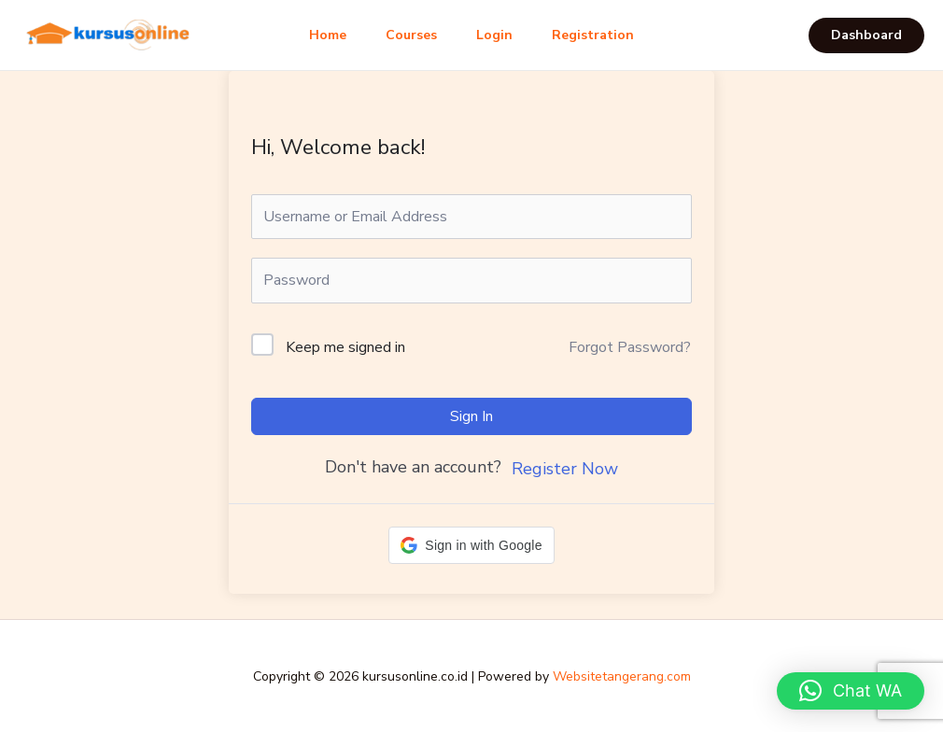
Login (497, 35)
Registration (601, 35)
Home (319, 35)
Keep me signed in (345, 347)
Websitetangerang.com (622, 676)
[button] (866, 35)
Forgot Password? (630, 347)
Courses (408, 35)
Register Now (565, 469)
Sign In (471, 416)
